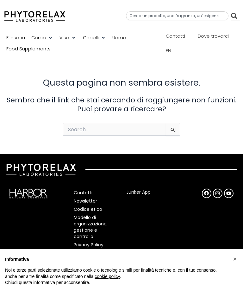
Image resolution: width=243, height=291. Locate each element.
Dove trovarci (213, 36)
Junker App (138, 192)
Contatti (175, 36)
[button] (42, 37)
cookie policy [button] (107, 276)
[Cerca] (235, 15)
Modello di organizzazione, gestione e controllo (91, 227)
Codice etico (88, 209)
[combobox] (177, 15)
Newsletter (86, 201)
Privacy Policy (89, 245)
